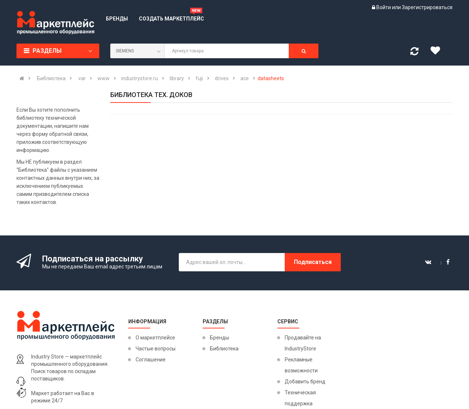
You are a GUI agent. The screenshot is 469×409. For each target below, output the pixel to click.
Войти (384, 7)
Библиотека (224, 349)
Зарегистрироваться (427, 7)
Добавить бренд (305, 381)
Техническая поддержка (300, 398)
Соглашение (151, 359)
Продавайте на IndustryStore (303, 343)
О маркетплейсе (155, 338)
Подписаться (313, 262)
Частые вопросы (156, 349)
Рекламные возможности (301, 365)
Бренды (219, 338)
